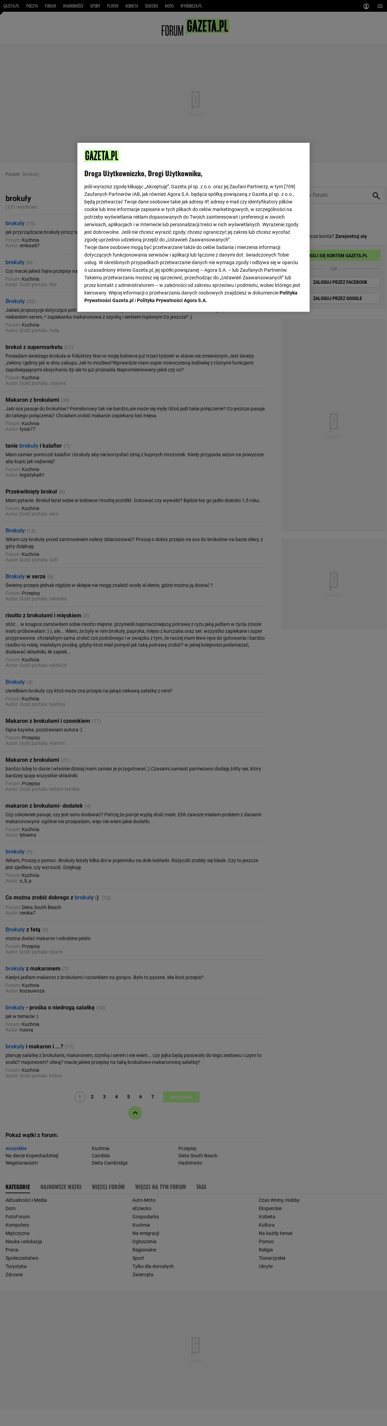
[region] (193, 227)
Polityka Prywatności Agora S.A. (172, 300)
